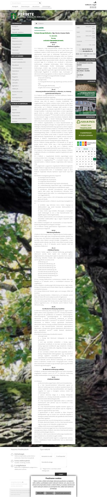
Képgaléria (15, 77)
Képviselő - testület (17, 32)
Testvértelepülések (17, 68)
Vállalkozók (15, 89)
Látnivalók (15, 83)
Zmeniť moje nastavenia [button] (63, 493)
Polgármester (15, 29)
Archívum (14, 121)
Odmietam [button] (50, 493)
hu (93, 7)
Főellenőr (14, 35)
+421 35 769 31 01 (87, 49)
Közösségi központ (17, 97)
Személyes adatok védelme (19, 118)
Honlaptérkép (14, 482)
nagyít (94, 5)
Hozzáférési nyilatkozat (16, 484)
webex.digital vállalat (15, 494)
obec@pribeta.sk (88, 51)
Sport (14, 94)
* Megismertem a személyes (50, 470)
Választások (15, 50)
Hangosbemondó (17, 44)
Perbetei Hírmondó (17, 91)
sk (90, 7)
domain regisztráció (32, 492)
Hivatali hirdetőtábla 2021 (19, 62)
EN (95, 7)
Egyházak (15, 86)
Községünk (15, 6)
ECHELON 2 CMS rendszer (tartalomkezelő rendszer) (22, 490)
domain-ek (25, 492)
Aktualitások (35, 6)
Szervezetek (16, 100)
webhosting (13, 492)
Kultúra (14, 74)
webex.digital (19, 492)
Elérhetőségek (46, 6)
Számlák (14, 109)
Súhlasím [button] (40, 493)
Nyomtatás (20, 482)
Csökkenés (88, 5)
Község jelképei (16, 47)
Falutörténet (15, 71)
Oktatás (14, 38)
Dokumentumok (17, 41)
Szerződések (15, 107)
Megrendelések (16, 112)
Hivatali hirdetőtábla (17, 59)
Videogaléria (15, 80)
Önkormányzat (25, 6)
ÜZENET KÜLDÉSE (61, 475)
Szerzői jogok (24, 484)
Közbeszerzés (15, 115)
